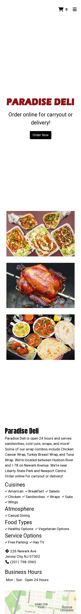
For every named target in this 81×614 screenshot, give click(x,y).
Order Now (41, 135)
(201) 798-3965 (20, 562)
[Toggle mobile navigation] (74, 9)
